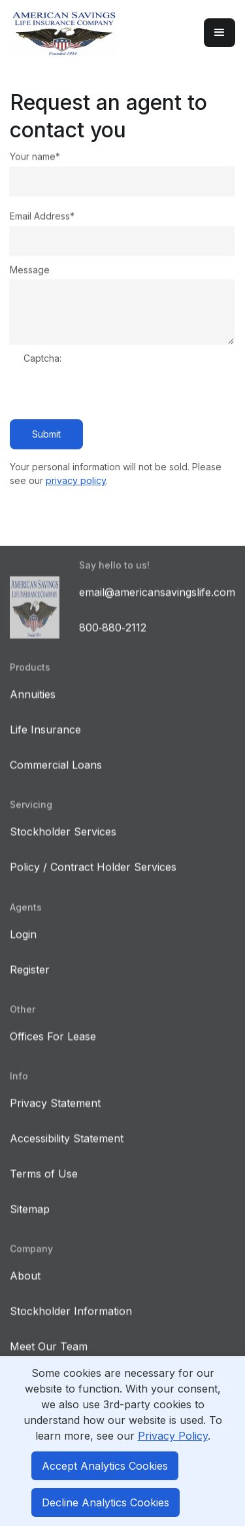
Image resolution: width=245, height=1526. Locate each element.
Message (30, 269)
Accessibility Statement (66, 1149)
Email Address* (42, 216)
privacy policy (76, 480)
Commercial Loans (56, 776)
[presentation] (123, 393)
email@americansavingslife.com (157, 603)
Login (23, 945)
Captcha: (42, 358)
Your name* (35, 156)
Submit (46, 434)
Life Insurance (45, 741)
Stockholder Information (71, 1322)
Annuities (33, 705)
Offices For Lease (53, 1047)
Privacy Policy (173, 1435)
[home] (100, 32)
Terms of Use (44, 1185)
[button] (219, 32)
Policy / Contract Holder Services (93, 878)
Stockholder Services (63, 843)
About (25, 1287)
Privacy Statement (55, 1114)
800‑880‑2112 (112, 639)
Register (30, 981)
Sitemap (30, 1220)
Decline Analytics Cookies (105, 1502)
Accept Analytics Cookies (105, 1465)
